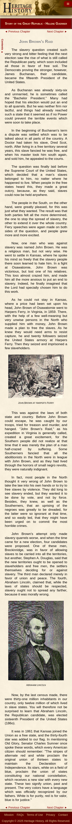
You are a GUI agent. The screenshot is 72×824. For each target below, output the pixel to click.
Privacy (50, 814)
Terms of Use (35, 814)
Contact (63, 814)
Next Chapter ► (57, 31)
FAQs (20, 814)
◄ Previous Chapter (17, 31)
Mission (9, 814)
